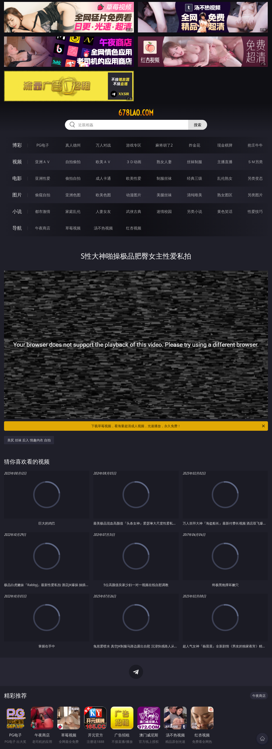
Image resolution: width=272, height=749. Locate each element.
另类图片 (255, 194)
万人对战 (103, 145)
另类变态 (255, 178)
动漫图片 (133, 194)
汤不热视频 (103, 228)
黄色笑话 (224, 211)
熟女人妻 (164, 161)
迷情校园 (164, 211)
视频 (17, 161)
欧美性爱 (133, 178)
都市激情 (42, 211)
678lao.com (136, 112)
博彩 (17, 145)
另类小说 (194, 211)
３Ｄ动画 (133, 161)
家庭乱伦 (73, 211)
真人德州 (73, 145)
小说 (17, 211)
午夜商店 (42, 228)
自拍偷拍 (73, 161)
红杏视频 (133, 228)
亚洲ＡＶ (42, 161)
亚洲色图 (73, 194)
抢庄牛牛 (255, 145)
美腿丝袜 (164, 194)
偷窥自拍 (42, 194)
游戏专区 (133, 145)
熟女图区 (224, 194)
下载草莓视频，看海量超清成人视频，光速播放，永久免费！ (178, 426)
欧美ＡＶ (103, 161)
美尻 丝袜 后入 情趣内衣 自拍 (29, 440)
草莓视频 (73, 228)
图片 (17, 195)
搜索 (197, 124)
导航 (17, 228)
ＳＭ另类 (255, 161)
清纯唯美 (194, 194)
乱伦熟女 (224, 178)
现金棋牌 (224, 145)
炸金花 (194, 145)
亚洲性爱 (42, 178)
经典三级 (194, 178)
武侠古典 (133, 211)
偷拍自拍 (73, 178)
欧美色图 (103, 194)
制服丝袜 (164, 178)
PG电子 (42, 145)
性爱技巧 (255, 211)
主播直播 (224, 161)
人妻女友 (103, 211)
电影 (17, 178)
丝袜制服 (194, 161)
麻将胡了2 (164, 145)
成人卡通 (103, 178)
